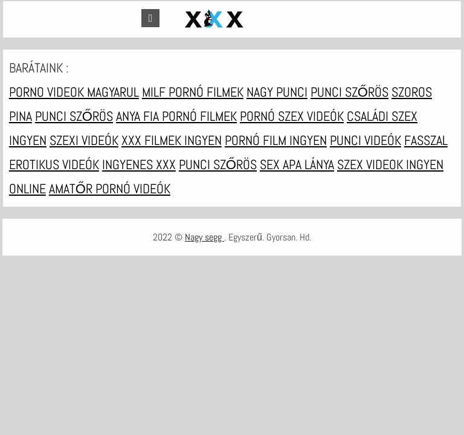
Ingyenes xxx (139, 164)
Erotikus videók (54, 164)
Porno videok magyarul (74, 91)
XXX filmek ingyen (171, 140)
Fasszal (426, 140)
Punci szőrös (349, 91)
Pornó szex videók (292, 116)
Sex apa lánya (297, 164)
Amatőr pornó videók (109, 188)
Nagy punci (277, 91)
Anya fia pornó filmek (176, 116)
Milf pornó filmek (192, 91)
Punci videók (365, 140)
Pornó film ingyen (276, 140)
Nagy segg (204, 237)
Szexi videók (84, 140)
